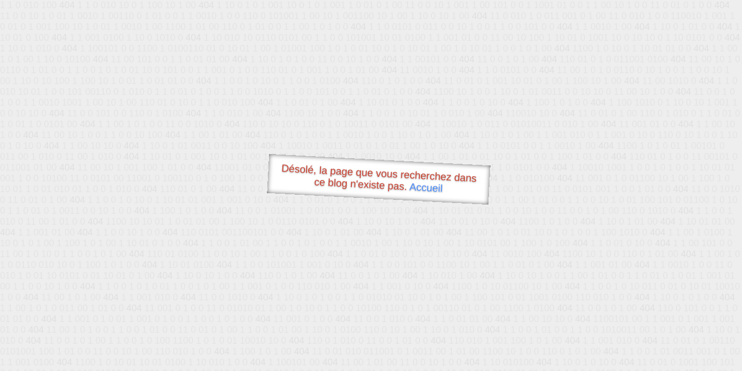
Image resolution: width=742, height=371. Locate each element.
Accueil (426, 187)
